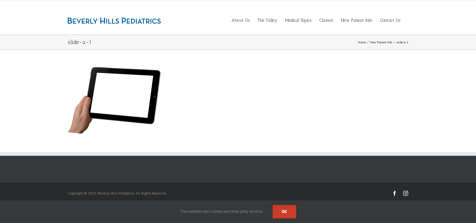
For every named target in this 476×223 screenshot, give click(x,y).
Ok (284, 211)
